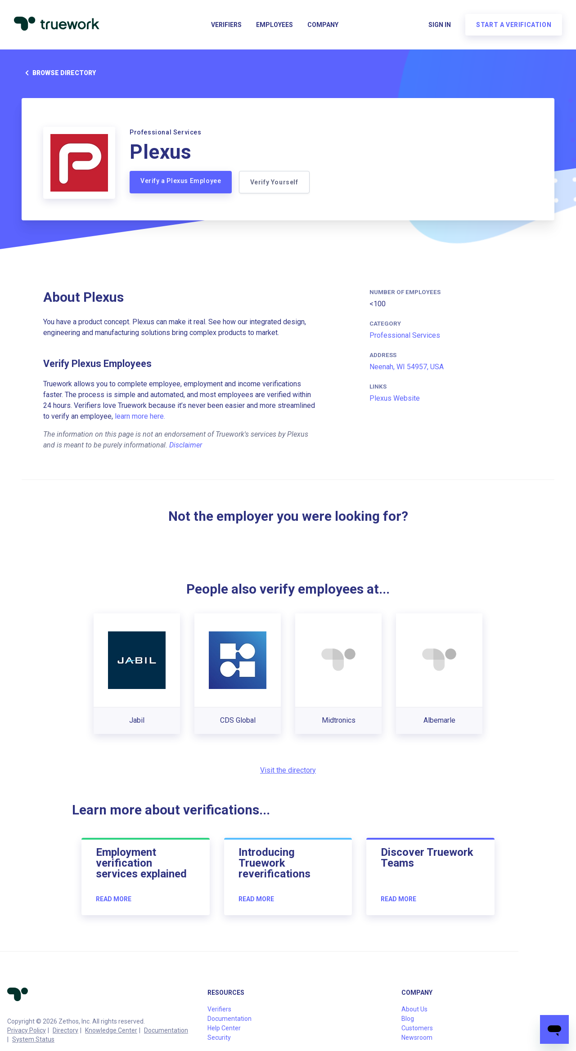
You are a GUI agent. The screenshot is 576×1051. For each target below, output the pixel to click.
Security (219, 1037)
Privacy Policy (26, 1030)
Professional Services (404, 335)
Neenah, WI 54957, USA (406, 366)
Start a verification (513, 25)
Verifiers (226, 25)
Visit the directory (288, 770)
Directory (65, 1030)
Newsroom (416, 1037)
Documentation (166, 1030)
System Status (33, 1039)
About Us (414, 1009)
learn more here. (140, 416)
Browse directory (59, 73)
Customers (417, 1028)
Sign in (439, 25)
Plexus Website (394, 398)
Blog (407, 1018)
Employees (274, 25)
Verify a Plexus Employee (180, 180)
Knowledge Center (111, 1030)
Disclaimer (185, 445)
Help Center (224, 1028)
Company (322, 25)
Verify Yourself (274, 182)
